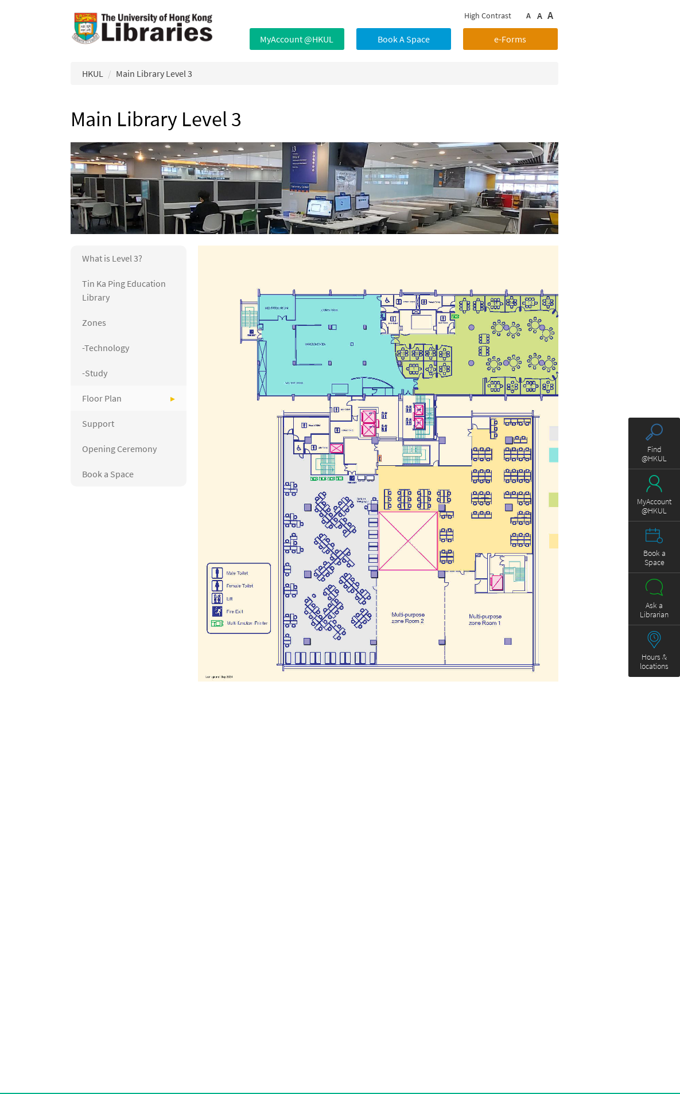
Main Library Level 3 (154, 73)
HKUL (92, 73)
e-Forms (510, 39)
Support (98, 423)
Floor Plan (102, 398)
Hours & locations (654, 661)
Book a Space (108, 474)
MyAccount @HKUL (296, 39)
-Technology (105, 347)
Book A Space (404, 39)
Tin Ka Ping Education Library (124, 290)
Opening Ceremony (119, 448)
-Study (94, 373)
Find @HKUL (654, 454)
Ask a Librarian (654, 610)
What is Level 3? (112, 258)
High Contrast (487, 15)
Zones (94, 322)
